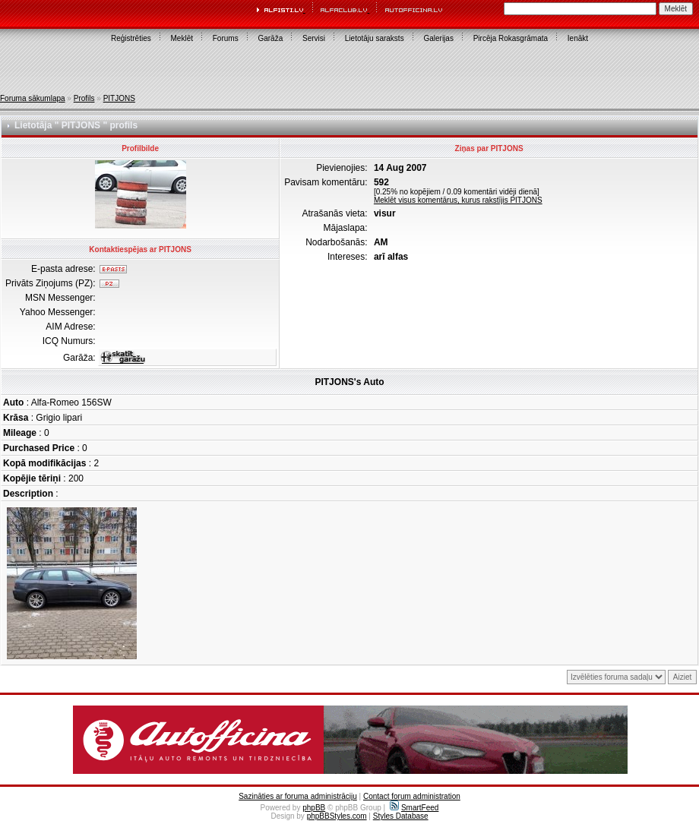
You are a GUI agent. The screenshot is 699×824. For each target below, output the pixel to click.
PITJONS (119, 98)
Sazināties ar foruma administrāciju (298, 796)
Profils (84, 98)
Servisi (313, 38)
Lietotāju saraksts (374, 38)
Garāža (270, 38)
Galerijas (438, 38)
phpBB (313, 807)
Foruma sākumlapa (32, 98)
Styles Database (401, 816)
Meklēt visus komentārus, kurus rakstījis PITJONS (458, 200)
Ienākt (578, 38)
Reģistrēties (131, 38)
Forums (226, 38)
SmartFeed (414, 807)
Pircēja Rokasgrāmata (510, 38)
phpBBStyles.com (337, 816)
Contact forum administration (411, 796)
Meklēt (182, 38)
